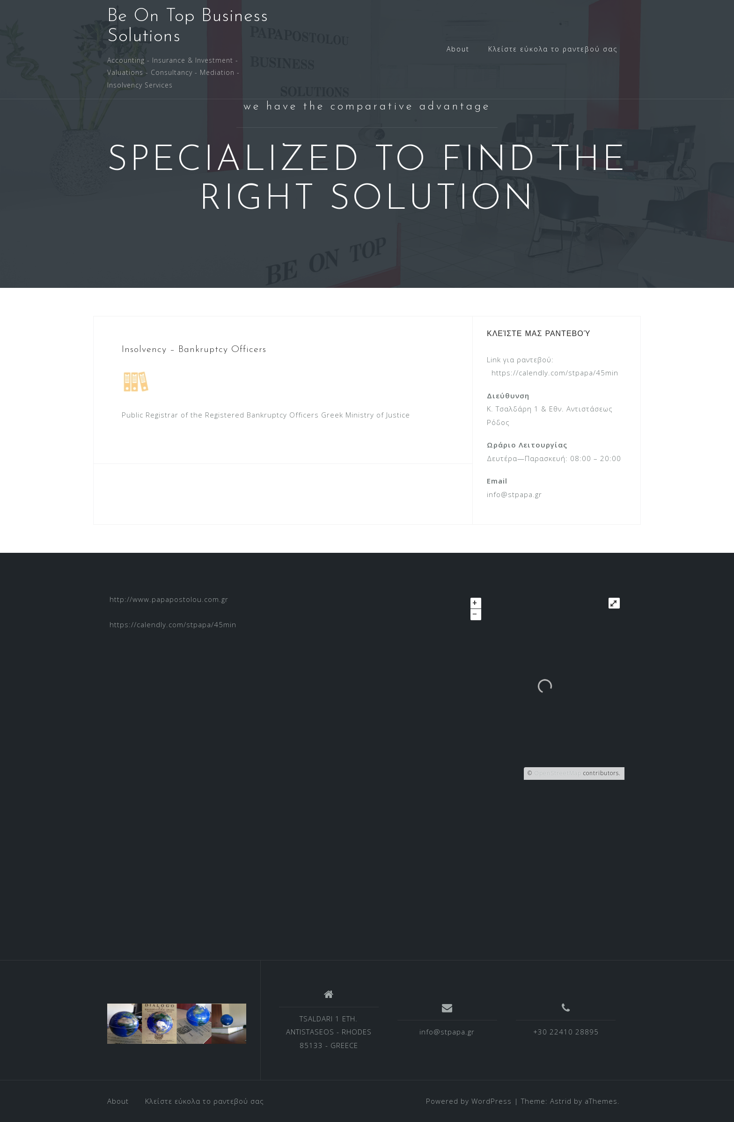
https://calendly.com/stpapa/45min (555, 372)
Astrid (561, 1101)
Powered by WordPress (469, 1101)
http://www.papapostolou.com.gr (169, 599)
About (458, 48)
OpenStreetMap (557, 773)
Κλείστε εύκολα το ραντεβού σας (552, 48)
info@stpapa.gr (447, 1031)
